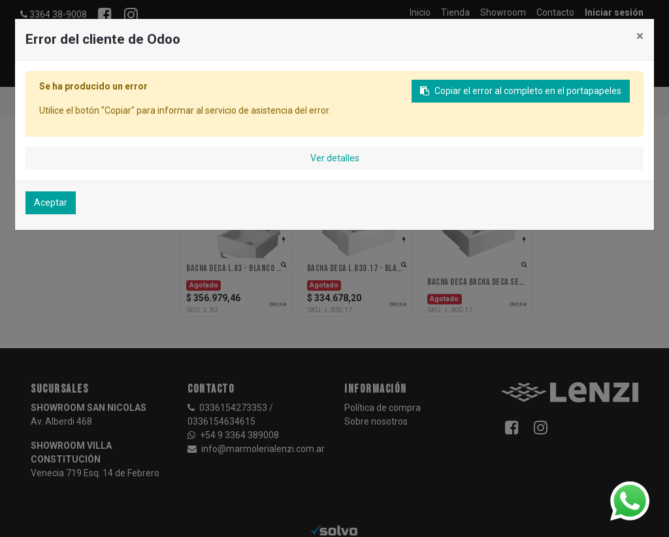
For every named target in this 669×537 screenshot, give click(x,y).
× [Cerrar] (640, 36)
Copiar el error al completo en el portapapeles (520, 91)
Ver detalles (334, 158)
